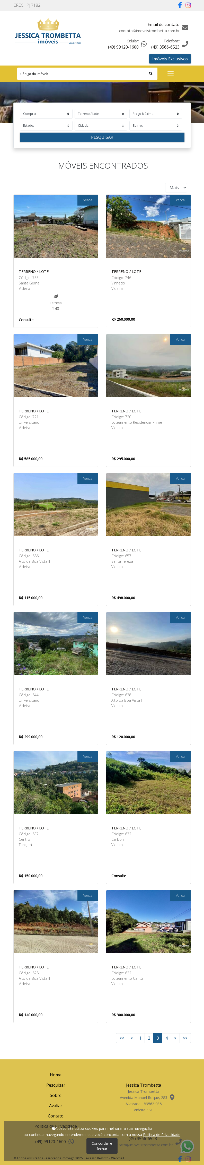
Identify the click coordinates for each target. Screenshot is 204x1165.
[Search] (87, 74)
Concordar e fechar (102, 1146)
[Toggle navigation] (170, 74)
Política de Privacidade (161, 1134)
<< (121, 1038)
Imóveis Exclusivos (170, 59)
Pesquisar (102, 137)
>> (185, 1038)
